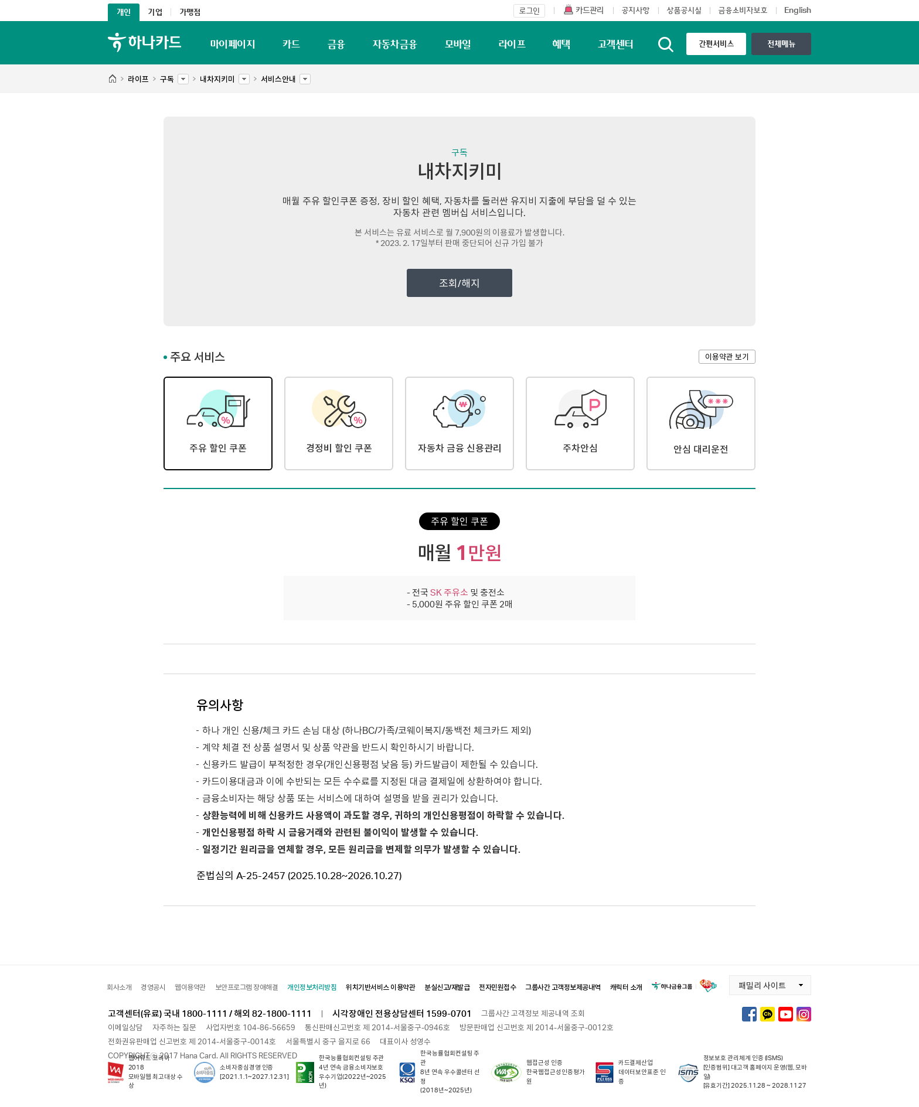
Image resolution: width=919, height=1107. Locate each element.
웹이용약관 (190, 987)
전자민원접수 (497, 987)
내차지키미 (217, 76)
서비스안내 (278, 76)
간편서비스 (716, 43)
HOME (112, 79)
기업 (155, 12)
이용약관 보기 (727, 356)
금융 (336, 44)
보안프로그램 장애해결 (246, 987)
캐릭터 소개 (626, 987)
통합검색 (665, 44)
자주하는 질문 (174, 1027)
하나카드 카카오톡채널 (767, 1014)
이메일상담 (125, 1027)
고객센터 (615, 44)
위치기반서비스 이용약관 (380, 987)
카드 (291, 44)
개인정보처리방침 (311, 987)
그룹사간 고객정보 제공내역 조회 (533, 1013)
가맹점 (190, 12)
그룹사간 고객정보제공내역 (563, 987)
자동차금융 (394, 44)
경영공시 (153, 987)
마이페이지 (232, 44)
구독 (167, 76)
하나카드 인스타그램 (804, 1014)
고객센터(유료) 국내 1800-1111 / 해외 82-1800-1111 (210, 1013)
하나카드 (144, 42)
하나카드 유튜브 (785, 1014)
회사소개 (119, 987)
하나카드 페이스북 (749, 1014)
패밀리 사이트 (757, 982)
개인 (124, 12)
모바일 (457, 44)
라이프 (511, 44)
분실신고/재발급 (446, 987)
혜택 (561, 44)
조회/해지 (459, 282)
